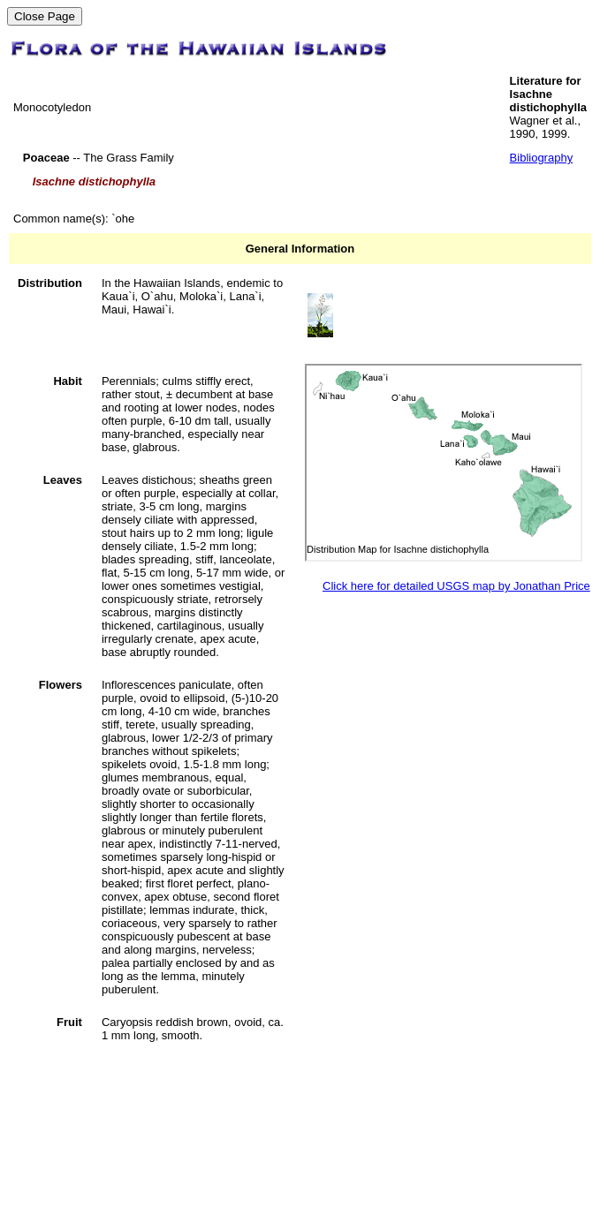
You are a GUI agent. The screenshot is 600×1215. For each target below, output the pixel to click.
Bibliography (541, 157)
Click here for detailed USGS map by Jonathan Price (456, 585)
